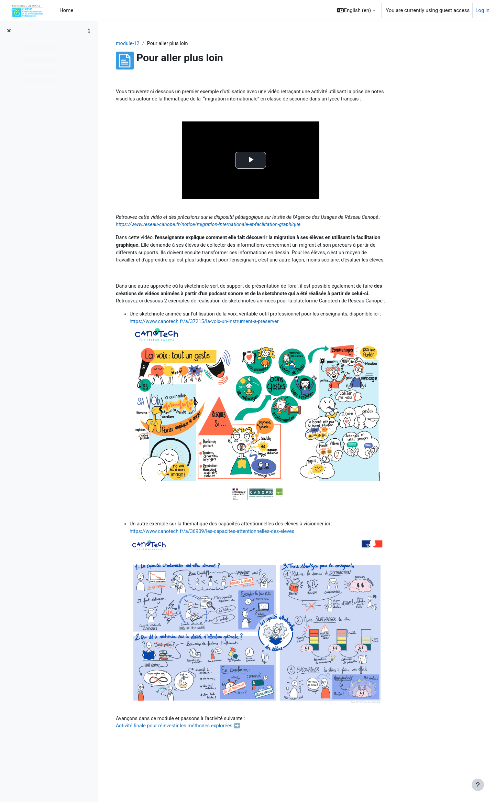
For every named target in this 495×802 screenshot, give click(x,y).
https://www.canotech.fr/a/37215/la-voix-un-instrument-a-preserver (256, 357)
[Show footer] (478, 785)
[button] (356, 10)
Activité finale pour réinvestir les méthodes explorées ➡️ (220, 762)
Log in (482, 10)
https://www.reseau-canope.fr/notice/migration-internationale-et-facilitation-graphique (272, 234)
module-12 (168, 44)
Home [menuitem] (66, 10)
